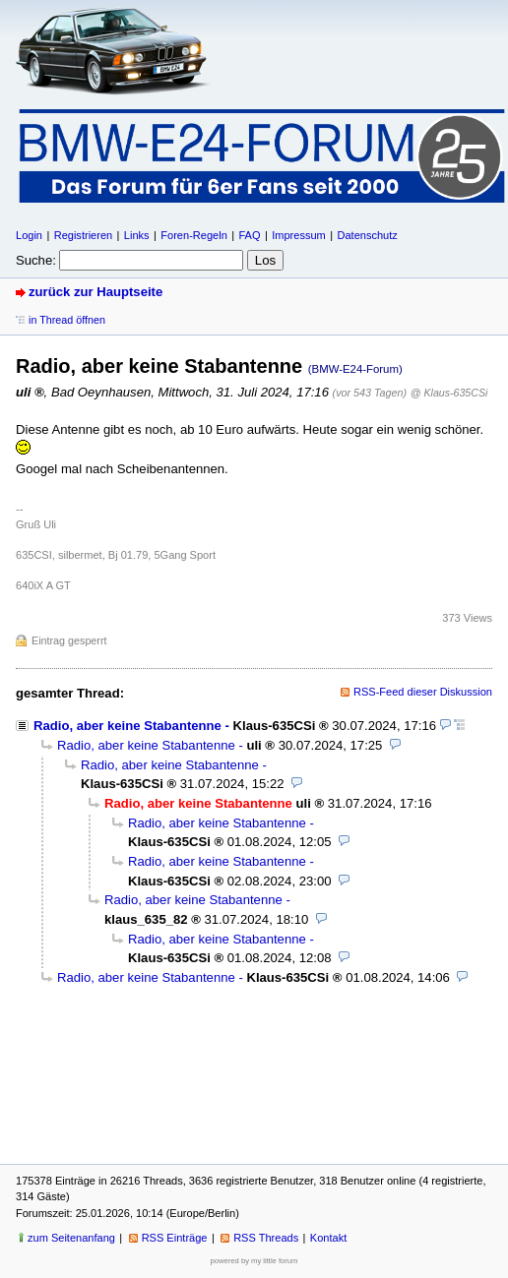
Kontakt (328, 1238)
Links (137, 235)
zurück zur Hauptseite (95, 291)
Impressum (299, 235)
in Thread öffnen (67, 320)
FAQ (249, 235)
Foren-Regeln (193, 235)
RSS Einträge (175, 1238)
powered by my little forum (254, 1260)
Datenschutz (367, 235)
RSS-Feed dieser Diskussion (422, 692)
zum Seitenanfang (71, 1238)
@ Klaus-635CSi (449, 392)
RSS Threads (265, 1238)
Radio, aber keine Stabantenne (127, 725)
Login (29, 235)
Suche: (36, 260)
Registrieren (83, 235)
